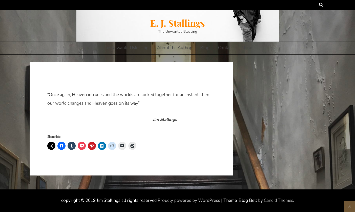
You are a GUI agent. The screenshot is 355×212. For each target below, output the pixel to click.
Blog (205, 48)
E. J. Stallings (177, 23)
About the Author (174, 48)
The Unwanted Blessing (125, 48)
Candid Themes (278, 200)
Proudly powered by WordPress (189, 200)
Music (247, 48)
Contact (225, 48)
